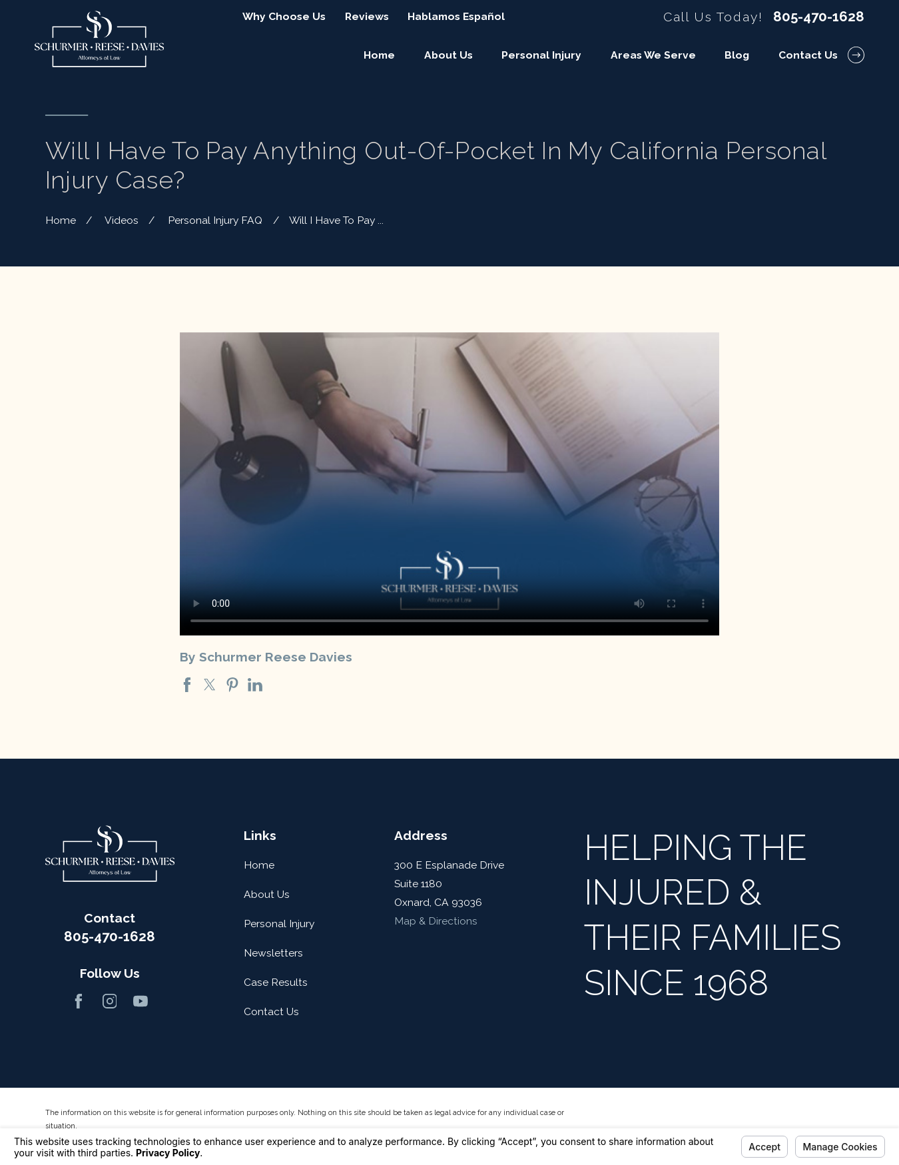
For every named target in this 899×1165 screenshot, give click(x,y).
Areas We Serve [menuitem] (653, 55)
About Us (267, 894)
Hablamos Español (456, 16)
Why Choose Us (284, 16)
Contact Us (271, 1011)
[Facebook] (78, 1001)
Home (259, 865)
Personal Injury (279, 923)
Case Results (276, 982)
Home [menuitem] (379, 55)
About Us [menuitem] (448, 55)
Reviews (367, 16)
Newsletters (273, 953)
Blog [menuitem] (737, 55)
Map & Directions (435, 921)
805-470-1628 (818, 16)
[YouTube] (140, 1001)
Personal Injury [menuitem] (541, 55)
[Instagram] (110, 1001)
